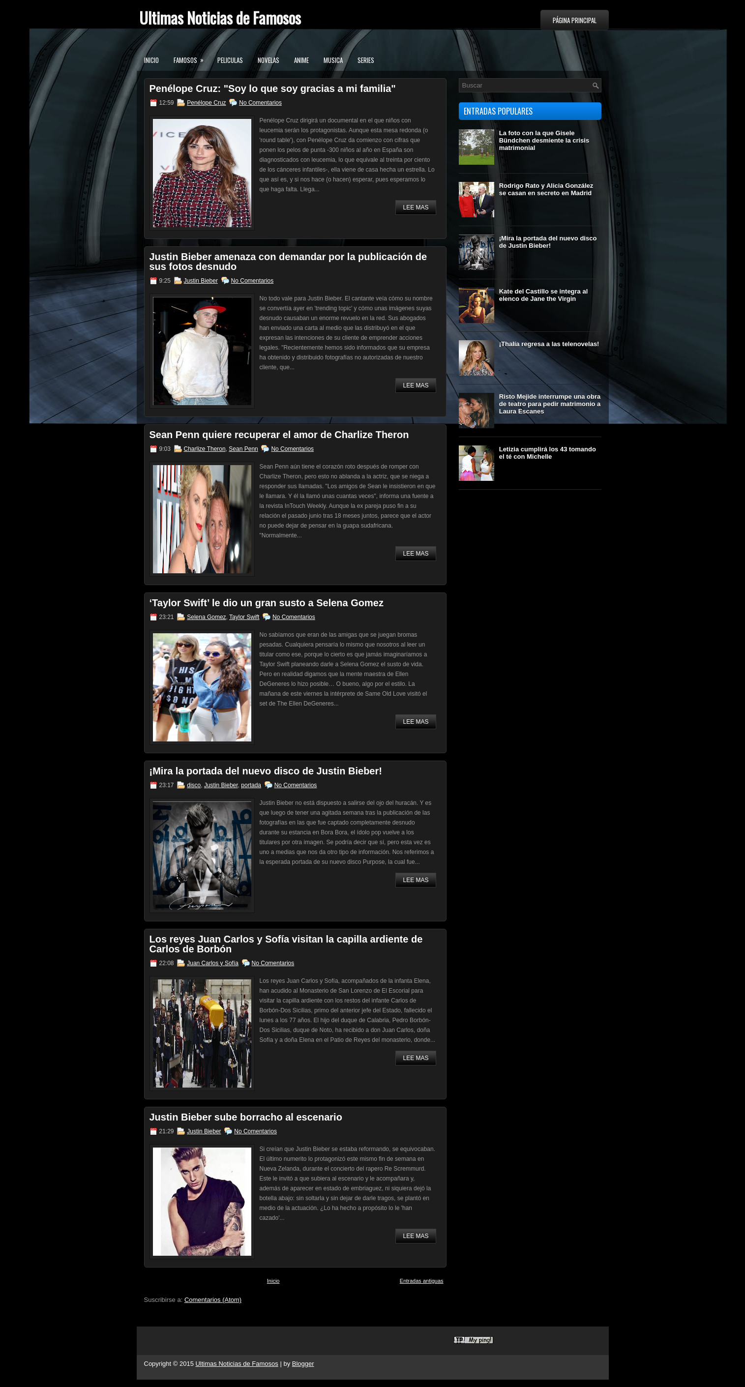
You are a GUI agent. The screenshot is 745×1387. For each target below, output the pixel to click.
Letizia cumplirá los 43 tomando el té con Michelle (547, 452)
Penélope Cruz (206, 102)
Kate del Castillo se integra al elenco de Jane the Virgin (543, 295)
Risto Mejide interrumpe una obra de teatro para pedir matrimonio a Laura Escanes (550, 404)
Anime (301, 60)
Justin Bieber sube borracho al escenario (245, 1117)
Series (366, 60)
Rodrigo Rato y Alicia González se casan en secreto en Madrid (546, 189)
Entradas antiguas (422, 1281)
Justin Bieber (201, 280)
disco (194, 785)
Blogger (303, 1363)
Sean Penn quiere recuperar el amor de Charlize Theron (279, 435)
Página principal (574, 20)
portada (251, 785)
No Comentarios (260, 102)
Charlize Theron (205, 448)
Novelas (268, 60)
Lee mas (415, 207)
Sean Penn (243, 448)
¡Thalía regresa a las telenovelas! (549, 344)
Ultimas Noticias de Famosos (220, 17)
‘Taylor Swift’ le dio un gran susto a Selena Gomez (266, 603)
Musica (333, 60)
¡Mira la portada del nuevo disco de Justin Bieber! (265, 771)
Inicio (151, 60)
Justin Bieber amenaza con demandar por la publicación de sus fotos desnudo (288, 261)
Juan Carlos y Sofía (212, 963)
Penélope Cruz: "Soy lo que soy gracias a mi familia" (272, 88)
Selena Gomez (206, 617)
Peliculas (230, 60)
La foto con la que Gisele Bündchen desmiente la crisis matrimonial (544, 140)
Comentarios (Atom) (212, 1299)
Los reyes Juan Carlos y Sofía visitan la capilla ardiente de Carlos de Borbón (286, 944)
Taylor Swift (244, 617)
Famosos (192, 57)
